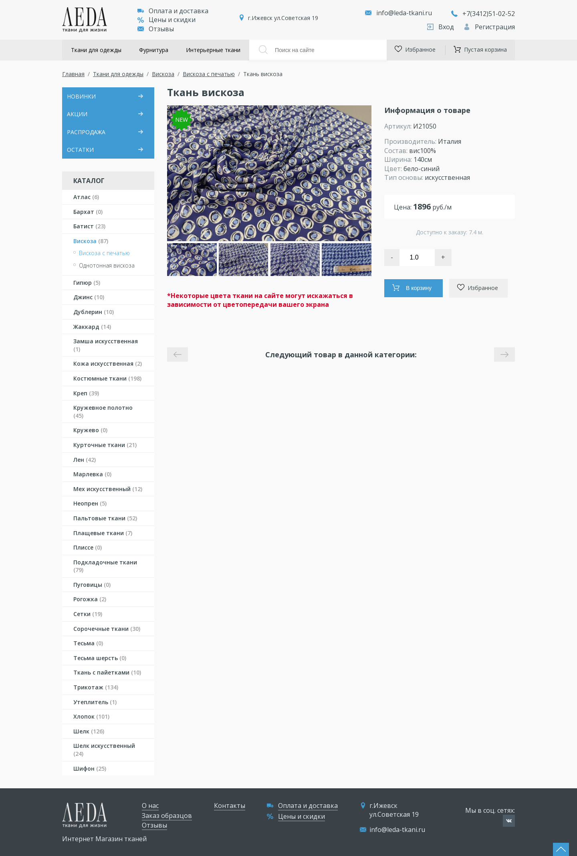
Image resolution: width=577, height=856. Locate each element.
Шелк (88, 731)
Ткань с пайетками (107, 672)
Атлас (86, 197)
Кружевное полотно (103, 411)
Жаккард (92, 326)
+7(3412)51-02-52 (483, 13)
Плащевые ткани (102, 533)
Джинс (88, 297)
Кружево (90, 430)
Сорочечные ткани (106, 628)
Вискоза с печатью (209, 74)
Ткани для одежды (96, 50)
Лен (84, 459)
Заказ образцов (167, 815)
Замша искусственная (105, 345)
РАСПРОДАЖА (86, 132)
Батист (89, 226)
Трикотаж (95, 687)
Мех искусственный (107, 489)
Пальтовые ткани (105, 518)
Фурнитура (153, 50)
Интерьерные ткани (213, 50)
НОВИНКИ (81, 96)
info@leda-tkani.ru (404, 12)
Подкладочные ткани (105, 566)
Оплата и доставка (172, 10)
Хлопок (91, 716)
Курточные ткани (105, 445)
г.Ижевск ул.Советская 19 (283, 18)
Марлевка (92, 474)
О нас (150, 805)
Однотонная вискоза (107, 265)
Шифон (89, 768)
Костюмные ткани (107, 378)
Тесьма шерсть (99, 658)
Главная (73, 74)
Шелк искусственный (104, 749)
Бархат (88, 212)
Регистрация (489, 26)
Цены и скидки (166, 19)
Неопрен (90, 503)
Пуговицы (92, 584)
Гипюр (86, 282)
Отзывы (155, 28)
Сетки (87, 614)
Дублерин (93, 312)
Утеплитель (95, 702)
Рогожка (89, 599)
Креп (86, 393)
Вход (441, 26)
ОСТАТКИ (80, 149)
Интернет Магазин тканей (104, 838)
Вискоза (163, 74)
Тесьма (88, 643)
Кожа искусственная (107, 363)
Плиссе (87, 547)
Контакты (229, 805)
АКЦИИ (77, 114)
